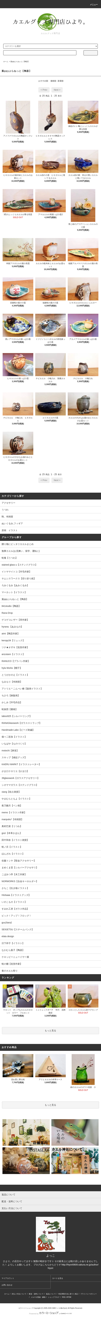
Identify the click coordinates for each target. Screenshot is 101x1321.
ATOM (69, 1297)
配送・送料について (36, 1294)
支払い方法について (19, 1294)
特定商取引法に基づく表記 (68, 1294)
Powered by (50, 1314)
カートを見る (57, 1278)
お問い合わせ (7, 1285)
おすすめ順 (43, 81)
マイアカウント (8, 1278)
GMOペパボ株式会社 (59, 1308)
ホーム (5, 61)
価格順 (53, 81)
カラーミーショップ (25, 1308)
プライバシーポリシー (88, 1294)
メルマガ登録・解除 (38, 1297)
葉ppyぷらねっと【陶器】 (19, 61)
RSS (63, 1297)
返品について (51, 1294)
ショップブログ (53, 1297)
